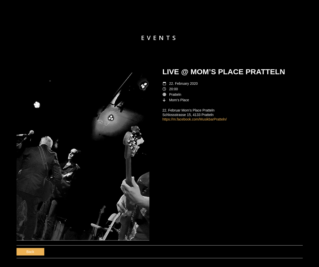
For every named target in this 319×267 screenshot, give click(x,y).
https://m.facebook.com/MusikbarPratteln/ (194, 119)
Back (30, 252)
